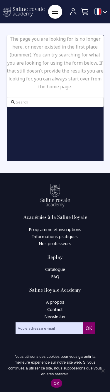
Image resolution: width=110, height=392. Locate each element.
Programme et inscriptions (55, 229)
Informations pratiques (55, 236)
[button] (55, 12)
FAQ (55, 276)
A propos (55, 302)
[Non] (103, 371)
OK (56, 383)
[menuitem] (100, 12)
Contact (55, 309)
